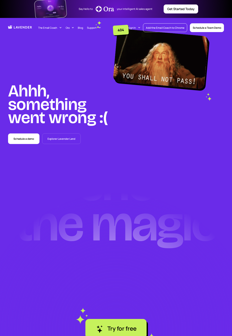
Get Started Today (181, 9)
